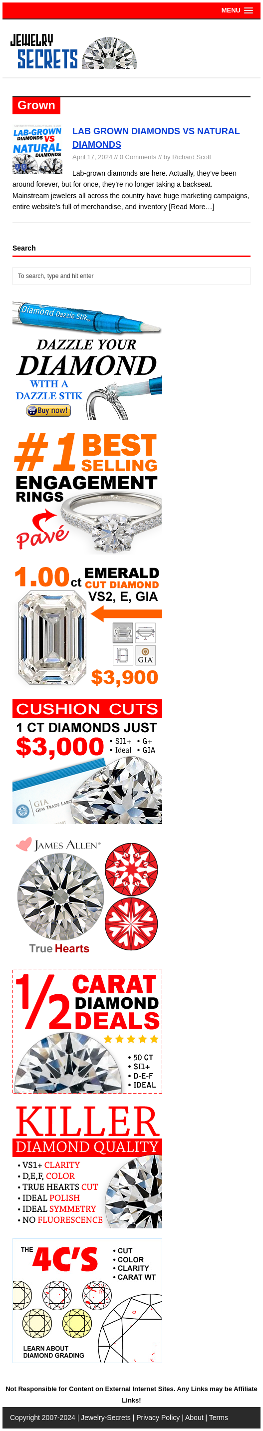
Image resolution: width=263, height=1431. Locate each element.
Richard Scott (191, 157)
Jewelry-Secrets (106, 1418)
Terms (218, 1418)
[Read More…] (191, 207)
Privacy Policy (158, 1418)
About (194, 1418)
